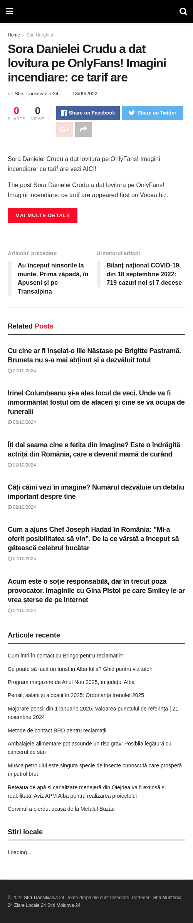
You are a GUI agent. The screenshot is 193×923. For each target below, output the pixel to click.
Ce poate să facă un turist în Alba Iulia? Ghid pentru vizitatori (80, 669)
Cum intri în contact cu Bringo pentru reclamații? (65, 655)
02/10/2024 (22, 371)
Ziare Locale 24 (30, 905)
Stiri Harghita (40, 35)
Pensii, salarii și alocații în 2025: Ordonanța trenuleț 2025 (76, 695)
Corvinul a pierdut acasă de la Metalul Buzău (61, 809)
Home (14, 35)
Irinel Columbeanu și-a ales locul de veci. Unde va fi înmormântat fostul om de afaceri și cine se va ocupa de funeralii (96, 402)
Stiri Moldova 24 (64, 905)
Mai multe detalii (42, 215)
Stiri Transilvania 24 (36, 93)
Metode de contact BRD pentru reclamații (57, 730)
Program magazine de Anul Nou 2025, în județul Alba (71, 682)
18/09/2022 (84, 93)
